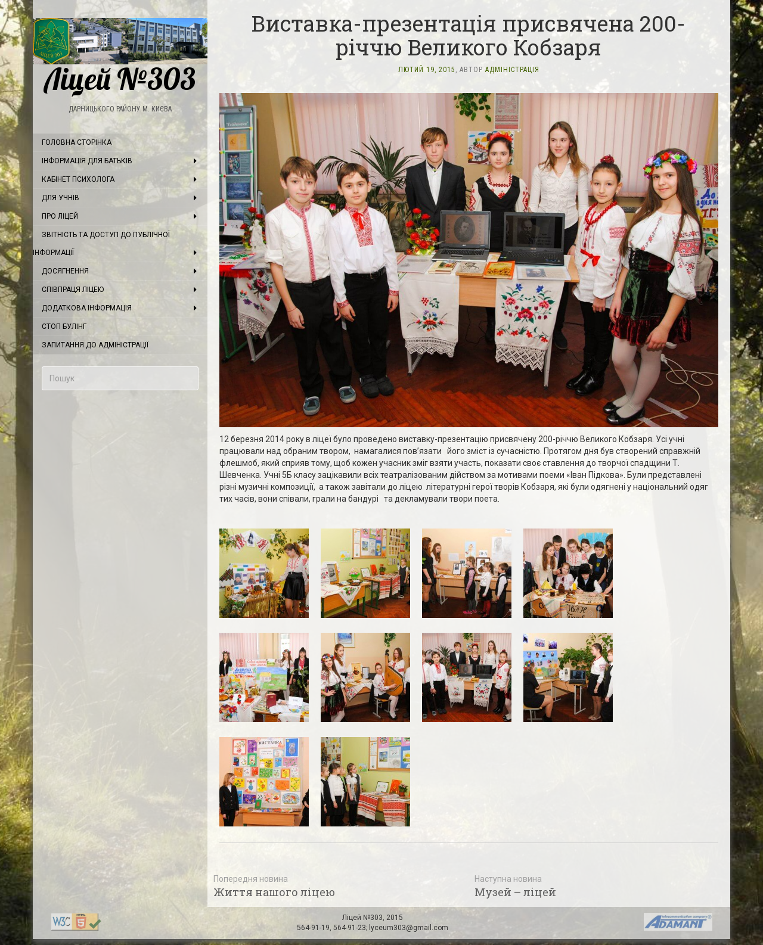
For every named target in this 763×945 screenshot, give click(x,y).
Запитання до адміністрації (95, 345)
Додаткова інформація (87, 308)
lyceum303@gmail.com (408, 928)
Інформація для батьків (87, 161)
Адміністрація (512, 70)
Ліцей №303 (120, 56)
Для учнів (60, 198)
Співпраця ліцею (73, 289)
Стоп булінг (64, 326)
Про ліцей (60, 216)
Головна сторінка (76, 142)
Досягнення (65, 271)
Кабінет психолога (78, 179)
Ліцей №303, (364, 917)
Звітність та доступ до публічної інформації (101, 244)
